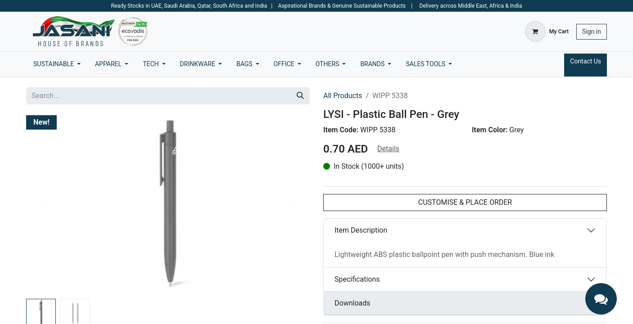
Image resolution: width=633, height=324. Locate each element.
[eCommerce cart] (546, 31)
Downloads (352, 303)
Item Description (361, 230)
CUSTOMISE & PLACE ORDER (465, 202)
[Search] (300, 95)
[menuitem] (57, 64)
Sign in (591, 31)
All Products (342, 95)
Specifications (357, 279)
